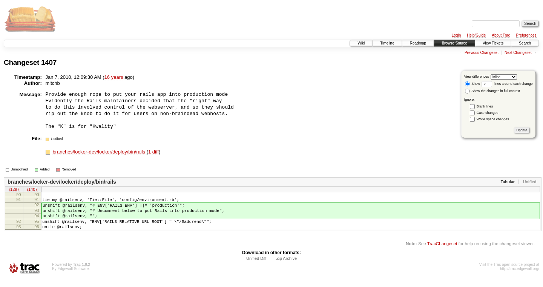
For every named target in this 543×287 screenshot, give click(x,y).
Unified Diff (256, 266)
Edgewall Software (73, 277)
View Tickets (493, 43)
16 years (113, 77)
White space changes (493, 119)
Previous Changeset (482, 53)
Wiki (361, 43)
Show (472, 84)
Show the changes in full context (492, 91)
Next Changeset (518, 53)
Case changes (488, 113)
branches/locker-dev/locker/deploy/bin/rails (99, 152)
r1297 (14, 189)
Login (456, 35)
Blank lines (485, 106)
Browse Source (454, 43)
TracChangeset (442, 251)
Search (525, 43)
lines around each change (507, 84)
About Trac (501, 35)
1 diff (153, 152)
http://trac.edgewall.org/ (519, 277)
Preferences (526, 35)
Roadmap (418, 43)
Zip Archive (286, 266)
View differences (476, 76)
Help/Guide (476, 35)
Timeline (387, 43)
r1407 (32, 189)
